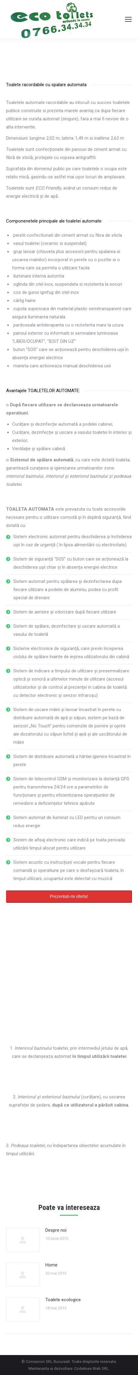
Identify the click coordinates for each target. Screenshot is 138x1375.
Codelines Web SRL (91, 1368)
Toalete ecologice (63, 1299)
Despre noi (56, 1230)
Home (51, 1265)
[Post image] (22, 1240)
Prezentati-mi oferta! (69, 896)
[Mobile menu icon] (128, 19)
